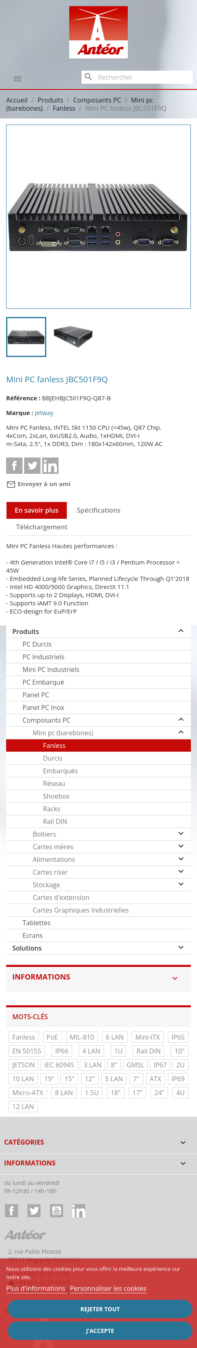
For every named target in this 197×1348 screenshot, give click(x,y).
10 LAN (23, 1078)
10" (179, 1051)
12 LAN (23, 1106)
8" (114, 1064)
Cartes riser (50, 872)
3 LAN (93, 1064)
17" (137, 1092)
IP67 (160, 1064)
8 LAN (64, 1092)
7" (136, 1078)
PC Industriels (43, 656)
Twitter (34, 1210)
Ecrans (33, 935)
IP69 (178, 1078)
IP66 (61, 1051)
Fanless (54, 745)
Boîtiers (44, 834)
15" (69, 1078)
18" (116, 1092)
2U (180, 1064)
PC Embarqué (43, 682)
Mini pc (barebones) (63, 732)
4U (180, 1092)
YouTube (56, 1210)
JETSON (23, 1064)
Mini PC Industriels (51, 669)
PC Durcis (37, 644)
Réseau (54, 783)
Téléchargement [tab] (41, 526)
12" (90, 1078)
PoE (52, 1037)
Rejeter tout (100, 1309)
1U (118, 1051)
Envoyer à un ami (38, 484)
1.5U (92, 1092)
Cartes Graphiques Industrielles (81, 910)
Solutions (27, 948)
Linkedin (50, 466)
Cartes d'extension (61, 897)
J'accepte (100, 1331)
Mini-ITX (147, 1037)
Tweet (32, 466)
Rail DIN (55, 821)
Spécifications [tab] (98, 510)
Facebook (11, 1210)
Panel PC (36, 694)
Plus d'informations (36, 1288)
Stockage (46, 884)
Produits (25, 631)
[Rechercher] (137, 77)
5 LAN (114, 1078)
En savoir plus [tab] (37, 510)
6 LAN (115, 1037)
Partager (14, 466)
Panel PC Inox (43, 707)
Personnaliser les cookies (108, 1288)
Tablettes (37, 922)
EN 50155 (26, 1051)
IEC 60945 (59, 1064)
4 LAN (91, 1051)
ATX (155, 1078)
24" (159, 1092)
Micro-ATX (27, 1092)
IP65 (178, 1037)
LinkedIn (78, 1210)
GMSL (135, 1064)
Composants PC (46, 720)
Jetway (44, 412)
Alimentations (54, 859)
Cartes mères (53, 846)
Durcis (52, 758)
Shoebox (56, 796)
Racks (51, 808)
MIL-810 (82, 1037)
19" (49, 1078)
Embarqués (60, 770)
